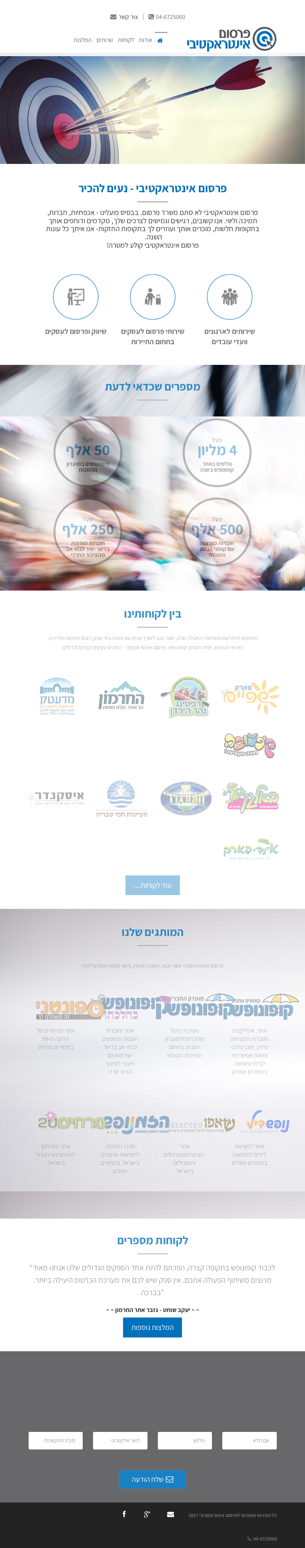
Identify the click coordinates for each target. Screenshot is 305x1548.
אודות (145, 40)
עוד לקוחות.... (153, 885)
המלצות (82, 40)
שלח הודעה (152, 1479)
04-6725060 (167, 17)
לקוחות (126, 40)
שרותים (104, 40)
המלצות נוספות (152, 1327)
